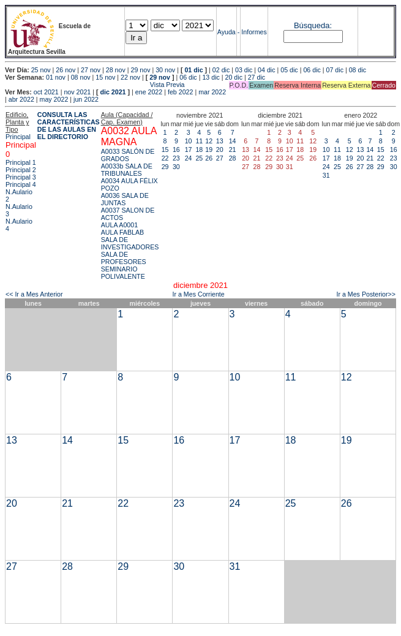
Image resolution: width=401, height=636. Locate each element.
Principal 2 (21, 169)
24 (188, 158)
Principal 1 (21, 162)
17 (188, 149)
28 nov (116, 70)
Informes (253, 32)
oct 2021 (46, 92)
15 (165, 149)
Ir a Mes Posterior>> (365, 294)
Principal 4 (21, 184)
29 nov (140, 70)
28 (232, 158)
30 (176, 166)
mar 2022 (212, 92)
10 (188, 141)
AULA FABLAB (122, 232)
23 (176, 158)
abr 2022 (21, 99)
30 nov (165, 70)
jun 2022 (86, 99)
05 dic (289, 70)
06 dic (311, 70)
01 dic (193, 70)
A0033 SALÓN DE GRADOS (128, 155)
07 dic (334, 70)
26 (208, 158)
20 (219, 149)
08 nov (81, 77)
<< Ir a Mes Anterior (34, 294)
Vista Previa (95, 84)
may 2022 (54, 99)
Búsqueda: (313, 25)
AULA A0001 (119, 225)
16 (176, 149)
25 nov (41, 70)
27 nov (90, 70)
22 (165, 158)
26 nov (65, 70)
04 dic (266, 70)
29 (165, 166)
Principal (18, 136)
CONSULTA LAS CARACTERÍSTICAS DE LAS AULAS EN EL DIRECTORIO (68, 125)
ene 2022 (148, 92)
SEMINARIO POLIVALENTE (123, 272)
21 (232, 149)
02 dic (221, 70)
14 (232, 141)
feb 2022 (180, 92)
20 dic (233, 77)
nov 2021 (77, 92)
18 (199, 149)
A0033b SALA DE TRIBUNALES (126, 169)
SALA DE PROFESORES (123, 258)
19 (208, 149)
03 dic (243, 70)
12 (208, 141)
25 (199, 158)
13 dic (210, 77)
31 (326, 175)
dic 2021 (113, 92)
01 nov (56, 77)
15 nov (105, 77)
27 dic (256, 77)
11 (199, 141)
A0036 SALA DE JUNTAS (125, 199)
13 (219, 141)
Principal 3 (21, 177)
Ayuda (226, 32)
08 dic (357, 70)
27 (219, 158)
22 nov (130, 77)
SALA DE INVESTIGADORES (130, 243)
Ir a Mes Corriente (198, 294)
